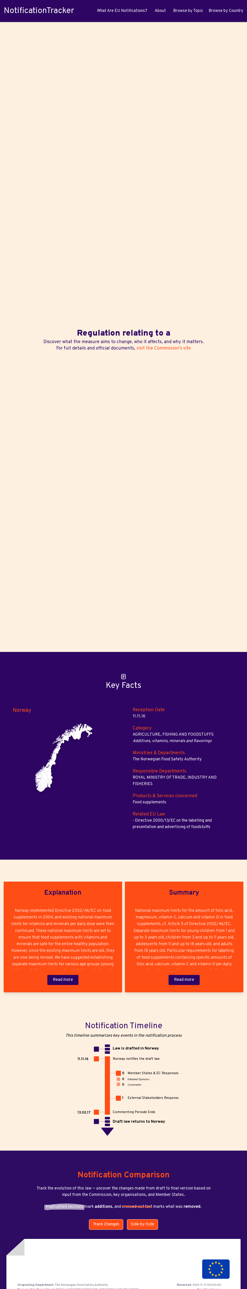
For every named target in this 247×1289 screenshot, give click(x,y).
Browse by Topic (188, 10)
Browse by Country (226, 10)
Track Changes (106, 1224)
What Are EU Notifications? (122, 10)
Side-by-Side (142, 1224)
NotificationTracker (39, 11)
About (160, 10)
